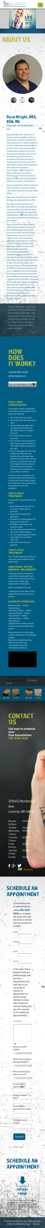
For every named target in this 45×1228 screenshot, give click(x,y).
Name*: (16, 932)
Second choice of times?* (20, 1121)
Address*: (16, 942)
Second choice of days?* (20, 1096)
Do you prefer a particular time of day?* (22, 1109)
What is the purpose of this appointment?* (22, 1060)
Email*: (15, 951)
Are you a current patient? (20, 1048)
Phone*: (16, 961)
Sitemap (36, 1224)
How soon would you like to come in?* (21, 1072)
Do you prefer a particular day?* (19, 1085)
